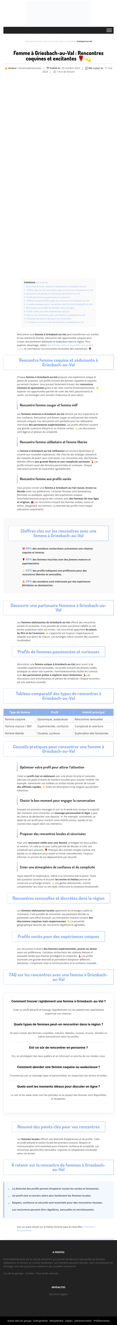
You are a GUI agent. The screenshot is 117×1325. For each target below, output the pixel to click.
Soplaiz (69, 1320)
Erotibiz (30, 1273)
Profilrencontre (102, 1320)
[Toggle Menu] (109, 30)
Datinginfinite (40, 1320)
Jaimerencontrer (83, 1320)
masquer (42, 282)
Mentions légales (58, 1294)
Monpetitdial (56, 1320)
